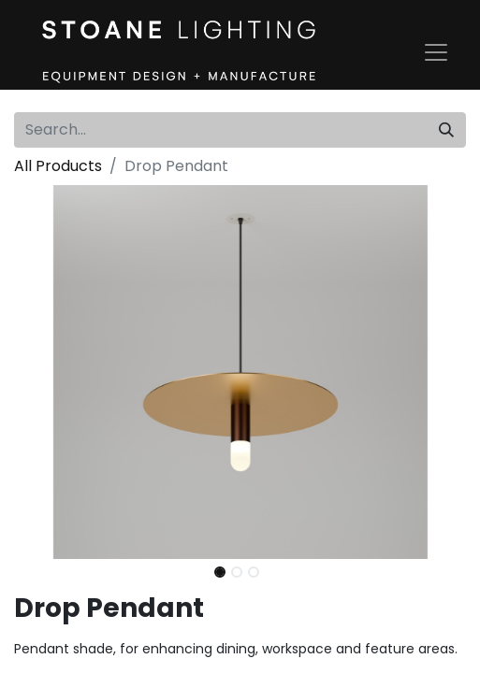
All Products (58, 166)
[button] (47, 372)
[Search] (446, 130)
